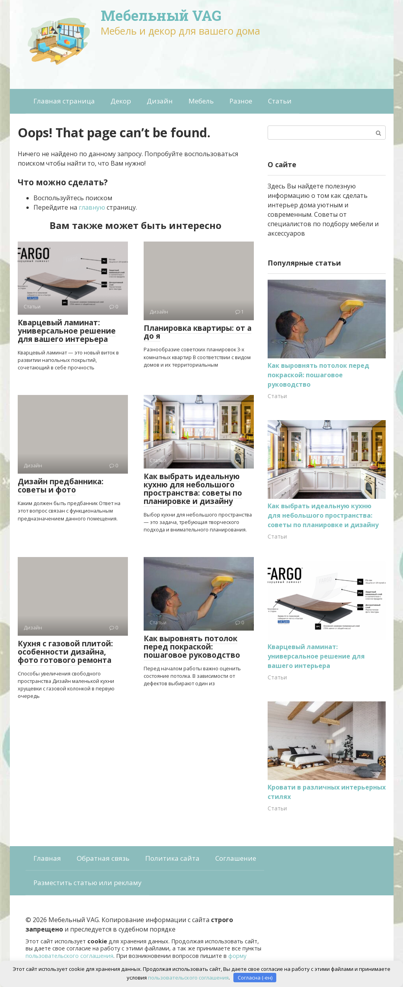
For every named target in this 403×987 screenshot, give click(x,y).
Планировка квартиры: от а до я (197, 332)
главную (92, 207)
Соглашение (235, 858)
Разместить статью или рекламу (87, 882)
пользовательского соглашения (69, 955)
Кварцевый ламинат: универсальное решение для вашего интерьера (67, 330)
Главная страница (64, 100)
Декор (121, 100)
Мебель (201, 100)
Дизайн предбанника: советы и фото (61, 485)
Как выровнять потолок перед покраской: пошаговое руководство (192, 646)
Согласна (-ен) (255, 977)
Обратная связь (103, 858)
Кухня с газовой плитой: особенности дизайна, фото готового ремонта (65, 651)
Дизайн (160, 100)
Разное (240, 100)
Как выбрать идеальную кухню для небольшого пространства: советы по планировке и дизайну (193, 488)
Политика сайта (172, 858)
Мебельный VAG (161, 15)
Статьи (280, 100)
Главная (47, 858)
